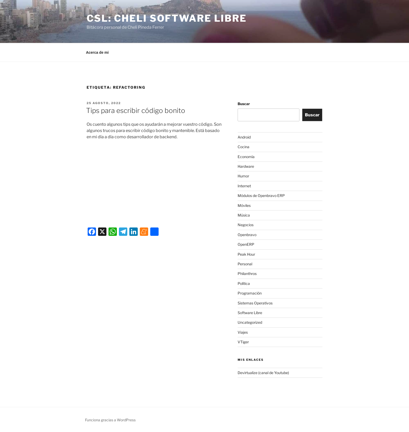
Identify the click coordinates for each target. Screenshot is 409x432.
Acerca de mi (97, 52)
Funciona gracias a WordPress (110, 420)
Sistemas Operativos (255, 303)
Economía (246, 156)
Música (244, 215)
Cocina (243, 147)
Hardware (246, 166)
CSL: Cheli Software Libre (167, 18)
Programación (250, 293)
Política (244, 283)
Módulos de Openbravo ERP (261, 195)
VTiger (243, 342)
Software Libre (250, 312)
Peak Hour (246, 254)
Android (244, 137)
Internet (244, 186)
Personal (245, 264)
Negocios (246, 225)
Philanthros (247, 273)
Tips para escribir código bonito (135, 110)
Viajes (243, 332)
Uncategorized (250, 322)
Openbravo (247, 234)
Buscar (244, 103)
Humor (243, 176)
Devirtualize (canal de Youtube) (263, 372)
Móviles (244, 205)
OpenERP (246, 244)
